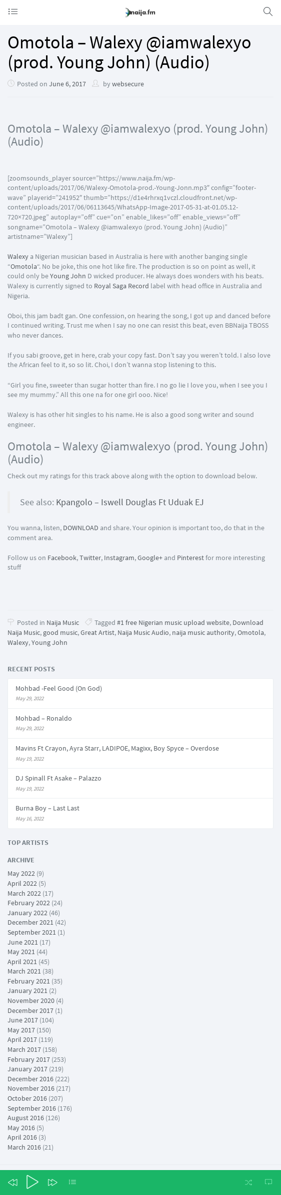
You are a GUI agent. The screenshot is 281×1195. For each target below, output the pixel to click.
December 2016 (31, 1078)
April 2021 (22, 961)
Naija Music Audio (143, 632)
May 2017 (21, 1029)
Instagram (119, 557)
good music (60, 632)
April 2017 (22, 1039)
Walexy (18, 256)
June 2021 (23, 942)
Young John (68, 275)
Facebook (62, 557)
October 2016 (27, 1098)
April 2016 (22, 1137)
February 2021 (29, 981)
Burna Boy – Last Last (48, 807)
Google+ (150, 557)
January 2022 (28, 912)
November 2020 (31, 1000)
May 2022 (21, 873)
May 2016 (21, 1127)
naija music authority (203, 632)
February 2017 (29, 1059)
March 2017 (24, 1049)
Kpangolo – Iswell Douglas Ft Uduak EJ (129, 502)
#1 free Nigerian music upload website (173, 622)
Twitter (90, 557)
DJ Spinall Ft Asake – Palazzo (59, 778)
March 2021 (24, 971)
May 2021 (21, 951)
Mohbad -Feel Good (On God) (59, 688)
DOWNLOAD (80, 527)
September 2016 (32, 1108)
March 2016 (24, 1147)
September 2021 (32, 932)
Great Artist (97, 632)
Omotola (23, 266)
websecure (128, 83)
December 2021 (31, 922)
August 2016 (26, 1117)
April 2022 (22, 883)
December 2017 (31, 1010)
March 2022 (24, 893)
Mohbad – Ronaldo (44, 718)
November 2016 (31, 1088)
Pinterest (190, 557)
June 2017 (23, 1019)
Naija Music (62, 622)
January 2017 (28, 1068)
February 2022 (29, 902)
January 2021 (28, 990)
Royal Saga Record (121, 285)
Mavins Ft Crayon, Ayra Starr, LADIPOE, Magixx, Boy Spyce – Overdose (117, 748)
